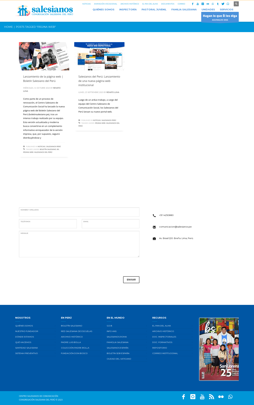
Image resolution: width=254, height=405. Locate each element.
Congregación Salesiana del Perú (37, 399)
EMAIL (85, 221)
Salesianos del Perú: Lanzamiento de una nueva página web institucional (99, 81)
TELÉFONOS (25, 221)
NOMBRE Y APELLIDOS (30, 210)
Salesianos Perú (53, 146)
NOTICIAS (86, 4)
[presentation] (44, 266)
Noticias (41, 146)
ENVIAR (131, 279)
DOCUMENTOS (167, 4)
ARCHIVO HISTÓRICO (129, 4)
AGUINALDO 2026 (220, 18)
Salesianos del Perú (43, 152)
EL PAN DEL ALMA (150, 4)
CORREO (181, 4)
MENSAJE (24, 233)
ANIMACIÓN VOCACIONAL (105, 4)
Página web (28, 152)
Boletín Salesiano (48, 149)
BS (58, 149)
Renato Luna (113, 92)
